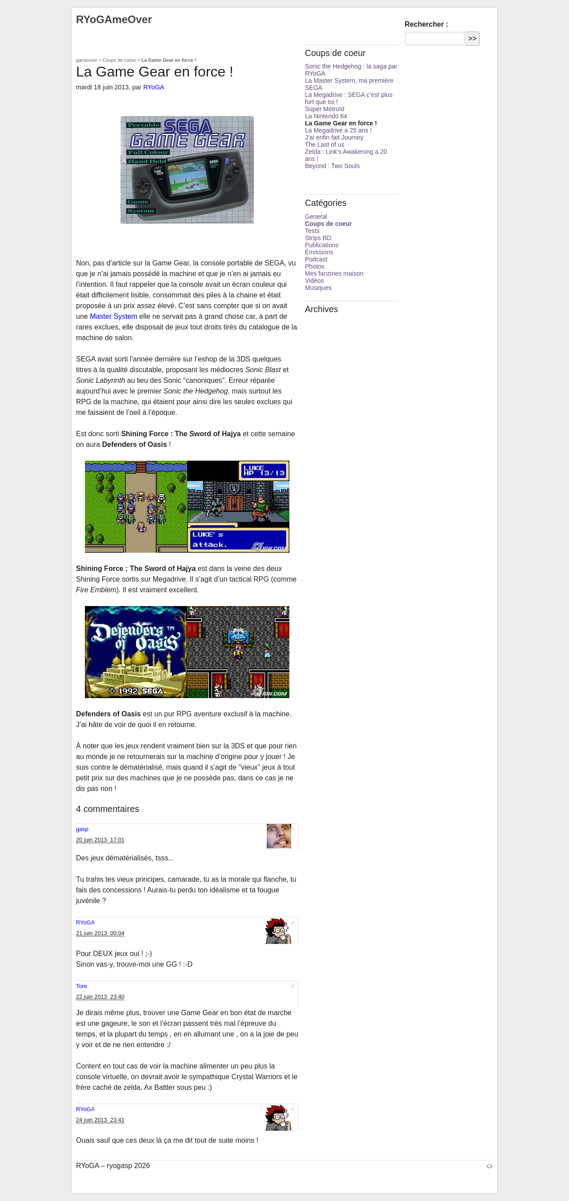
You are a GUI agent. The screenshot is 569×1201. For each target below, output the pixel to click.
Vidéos (314, 280)
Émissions (319, 252)
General (316, 216)
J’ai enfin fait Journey (334, 137)
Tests (312, 230)
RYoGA (153, 87)
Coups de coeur (119, 60)
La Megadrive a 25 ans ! (338, 130)
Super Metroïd (325, 108)
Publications (322, 245)
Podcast (316, 259)
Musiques (318, 287)
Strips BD (318, 237)
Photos (315, 266)
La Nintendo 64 (326, 116)
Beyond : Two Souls (332, 165)
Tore (81, 986)
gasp (82, 829)
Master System (113, 316)
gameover (86, 60)
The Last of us (325, 144)
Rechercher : (426, 24)
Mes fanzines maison (334, 273)
